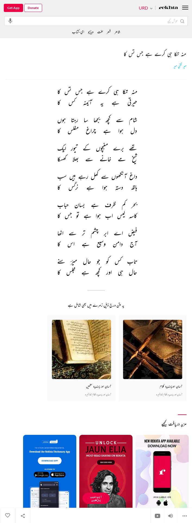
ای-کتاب (78, 31)
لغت (100, 31)
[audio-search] (10, 20)
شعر (109, 31)
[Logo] (168, 8)
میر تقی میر (180, 66)
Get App (13, 8)
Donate (33, 8)
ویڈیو (90, 31)
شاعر (117, 31)
